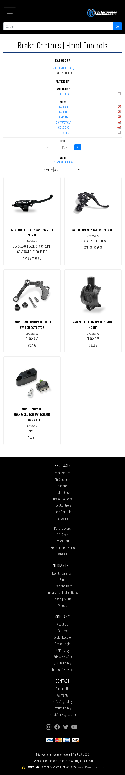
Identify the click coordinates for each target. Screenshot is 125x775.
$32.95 (32, 437)
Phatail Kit (62, 541)
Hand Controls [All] (63, 68)
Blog (62, 579)
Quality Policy (62, 663)
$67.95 (93, 345)
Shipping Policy (63, 701)
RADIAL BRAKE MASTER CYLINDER (92, 229)
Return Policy (62, 707)
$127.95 (32, 345)
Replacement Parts (62, 547)
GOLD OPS (89, 127)
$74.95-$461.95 (32, 258)
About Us (62, 624)
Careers (62, 630)
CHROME (90, 117)
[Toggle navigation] (10, 11)
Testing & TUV (62, 598)
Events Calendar (62, 573)
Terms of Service (62, 669)
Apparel (62, 485)
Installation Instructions (62, 592)
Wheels (62, 554)
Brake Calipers (62, 498)
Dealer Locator (62, 637)
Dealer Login (63, 643)
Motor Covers (62, 528)
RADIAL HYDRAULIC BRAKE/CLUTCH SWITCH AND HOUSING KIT (32, 414)
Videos (62, 605)
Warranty (62, 695)
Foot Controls (62, 505)
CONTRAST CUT (88, 122)
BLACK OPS (89, 112)
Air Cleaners (62, 479)
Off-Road (62, 534)
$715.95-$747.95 (93, 247)
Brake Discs (62, 492)
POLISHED (89, 132)
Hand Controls (62, 511)
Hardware (62, 518)
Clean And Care (62, 585)
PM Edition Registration (63, 714)
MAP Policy (62, 650)
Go (117, 26)
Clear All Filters (63, 162)
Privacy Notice (62, 656)
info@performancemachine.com (53, 754)
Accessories (62, 472)
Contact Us (62, 688)
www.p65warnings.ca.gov (91, 767)
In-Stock (90, 93)
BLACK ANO (89, 106)
